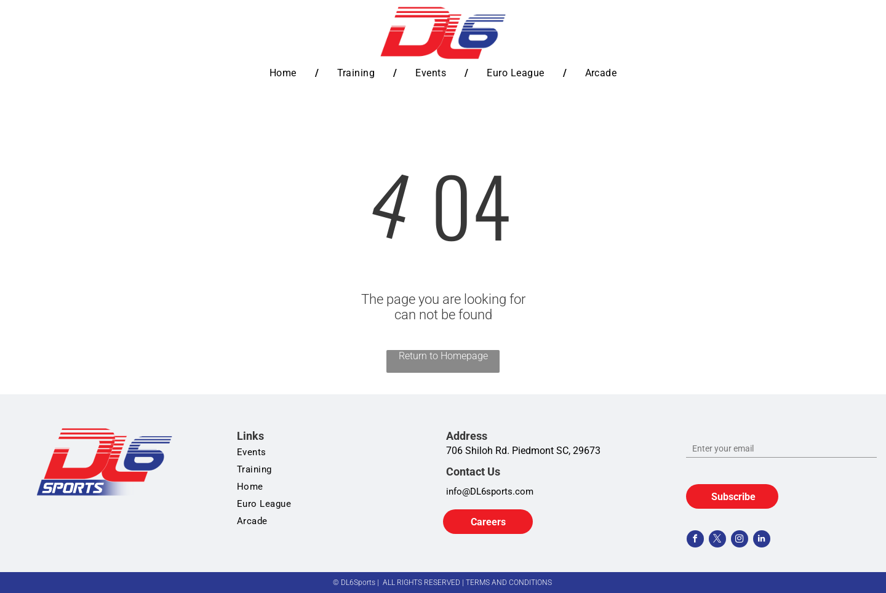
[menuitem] (285, 73)
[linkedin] (761, 540)
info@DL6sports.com (489, 491)
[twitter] (717, 540)
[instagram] (739, 540)
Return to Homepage (443, 356)
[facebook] (695, 540)
